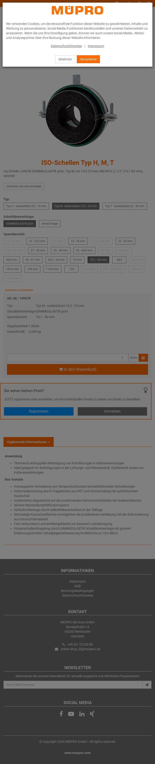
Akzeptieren (88, 59)
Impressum (96, 46)
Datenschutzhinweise (66, 46)
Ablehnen (65, 59)
